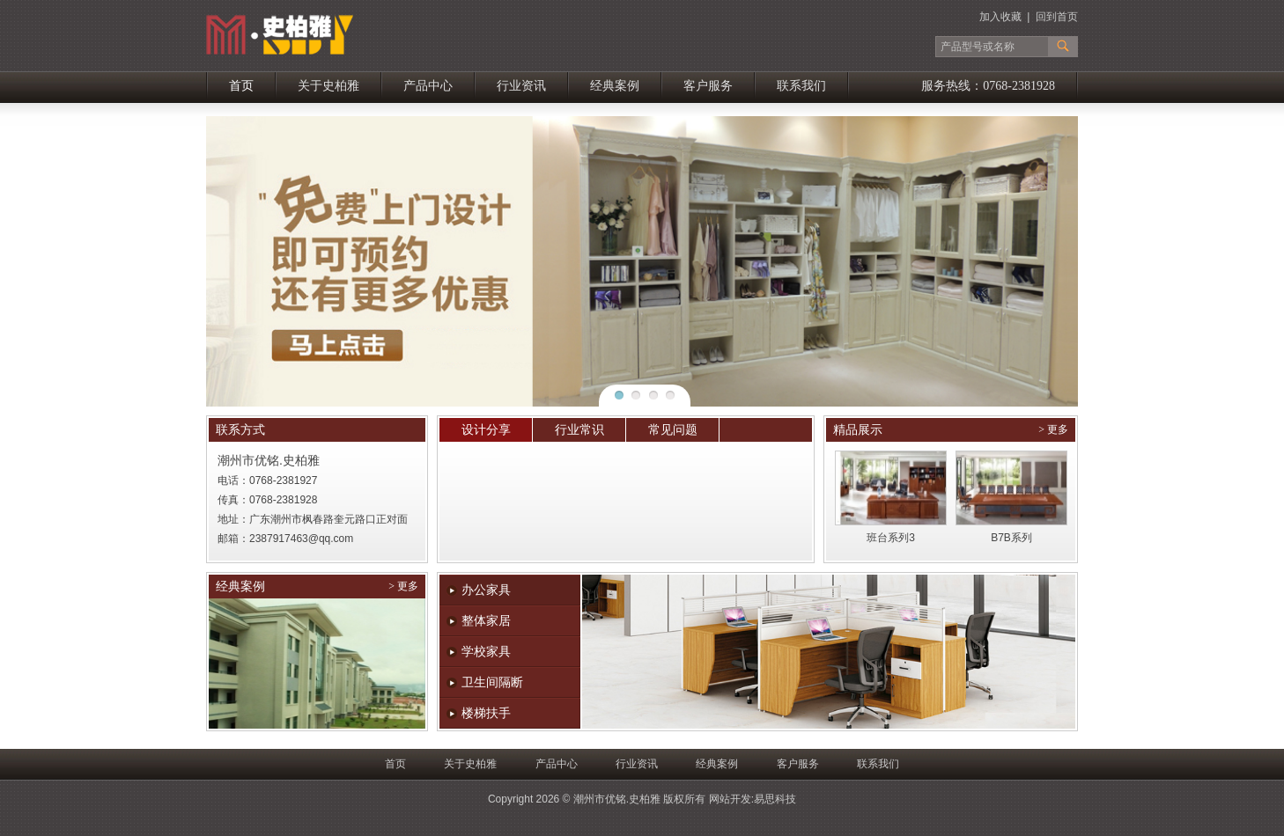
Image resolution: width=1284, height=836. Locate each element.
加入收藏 (1000, 17)
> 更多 (1053, 429)
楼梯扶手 (486, 713)
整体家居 (486, 620)
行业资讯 (521, 85)
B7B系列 (1011, 538)
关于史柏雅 (328, 85)
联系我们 (801, 85)
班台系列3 (891, 538)
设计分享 (486, 429)
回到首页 (1057, 17)
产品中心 (428, 85)
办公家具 (486, 590)
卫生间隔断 (492, 682)
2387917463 (278, 538)
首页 (241, 85)
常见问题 (672, 429)
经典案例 (614, 85)
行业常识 (579, 429)
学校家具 (486, 651)
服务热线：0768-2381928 (988, 85)
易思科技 (775, 799)
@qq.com (331, 538)
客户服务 (708, 85)
